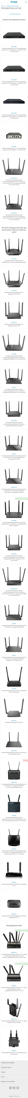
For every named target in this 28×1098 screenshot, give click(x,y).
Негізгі (2, 6)
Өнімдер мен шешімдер (12, 6)
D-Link (17, 1096)
